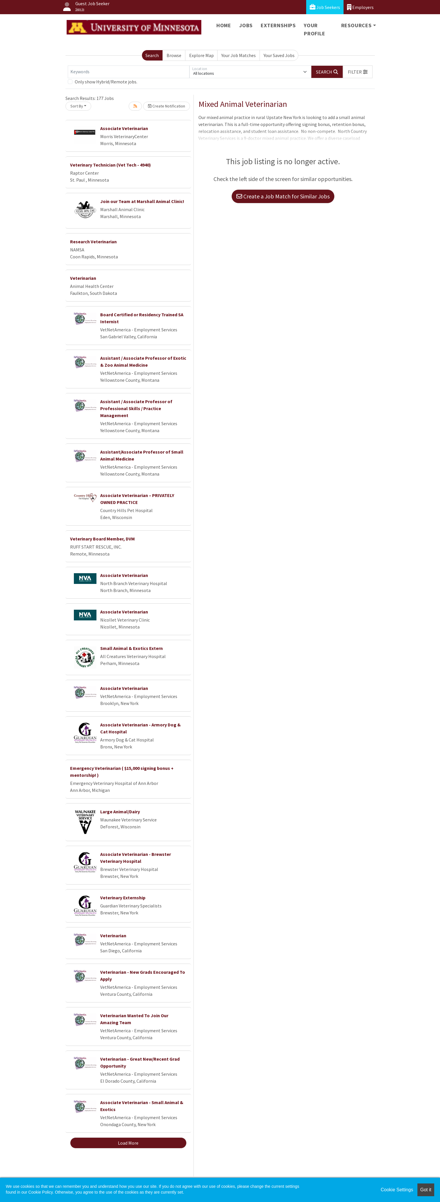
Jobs (246, 25)
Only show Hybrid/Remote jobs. (106, 82)
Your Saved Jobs (279, 55)
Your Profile (314, 29)
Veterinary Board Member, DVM (102, 539)
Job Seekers (325, 7)
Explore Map (201, 55)
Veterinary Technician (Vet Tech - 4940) (110, 165)
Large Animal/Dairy (120, 811)
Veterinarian (83, 278)
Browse (174, 55)
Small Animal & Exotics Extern (131, 648)
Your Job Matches (238, 55)
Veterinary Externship (122, 897)
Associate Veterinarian (124, 128)
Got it (425, 1189)
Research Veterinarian (93, 241)
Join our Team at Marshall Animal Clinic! (142, 201)
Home (223, 25)
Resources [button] (356, 25)
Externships (278, 25)
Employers (360, 7)
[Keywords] (128, 71)
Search (152, 55)
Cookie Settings (397, 1189)
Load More (128, 1143)
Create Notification (166, 106)
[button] (358, 71)
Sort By (76, 106)
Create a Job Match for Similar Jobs (283, 196)
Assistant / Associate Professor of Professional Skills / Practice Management (136, 408)
